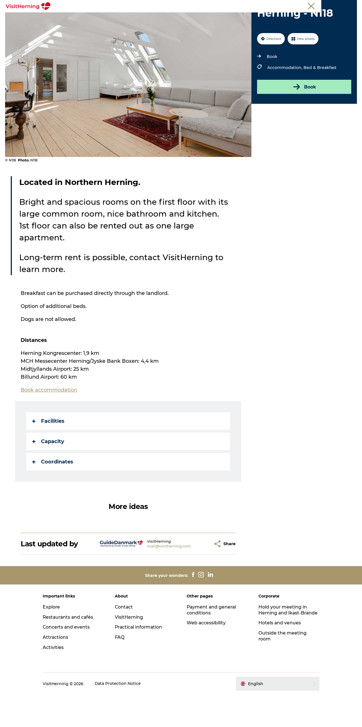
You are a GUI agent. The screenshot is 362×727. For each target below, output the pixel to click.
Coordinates (53, 494)
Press (351, 5)
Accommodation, (285, 99)
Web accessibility (206, 655)
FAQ (122, 669)
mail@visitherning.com (158, 578)
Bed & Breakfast (319, 99)
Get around (241, 18)
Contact (126, 639)
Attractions (61, 669)
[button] (198, 576)
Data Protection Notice (123, 715)
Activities (58, 679)
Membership (331, 5)
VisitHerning (131, 649)
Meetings (307, 5)
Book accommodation (181, 24)
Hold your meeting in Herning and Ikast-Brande (280, 644)
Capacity (48, 474)
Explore (56, 639)
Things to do (207, 18)
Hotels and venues (277, 661)
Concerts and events (71, 659)
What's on (90, 18)
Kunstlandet (172, 18)
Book (271, 88)
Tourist (288, 5)
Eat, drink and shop (129, 18)
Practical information (141, 659)
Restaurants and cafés (74, 649)
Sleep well (272, 18)
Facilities (49, 453)
